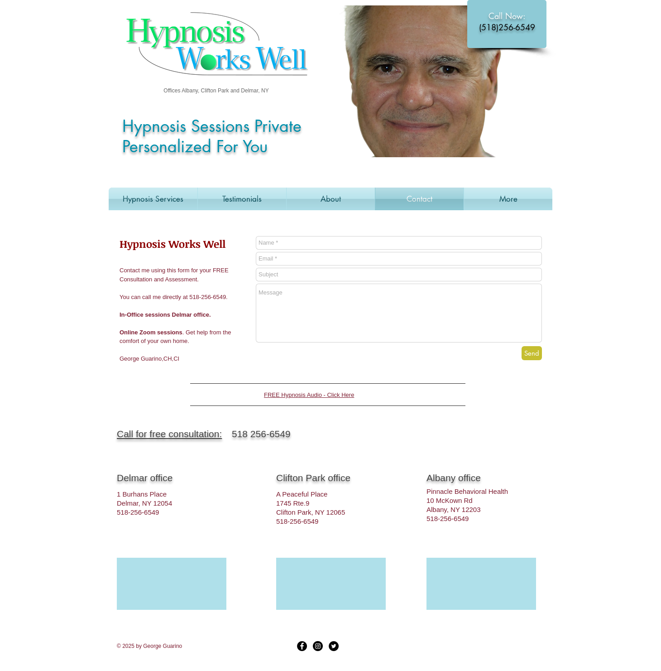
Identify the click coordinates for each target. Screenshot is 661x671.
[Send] (532, 353)
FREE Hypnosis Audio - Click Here (309, 394)
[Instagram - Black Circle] (318, 646)
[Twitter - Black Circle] (334, 646)
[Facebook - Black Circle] (302, 646)
